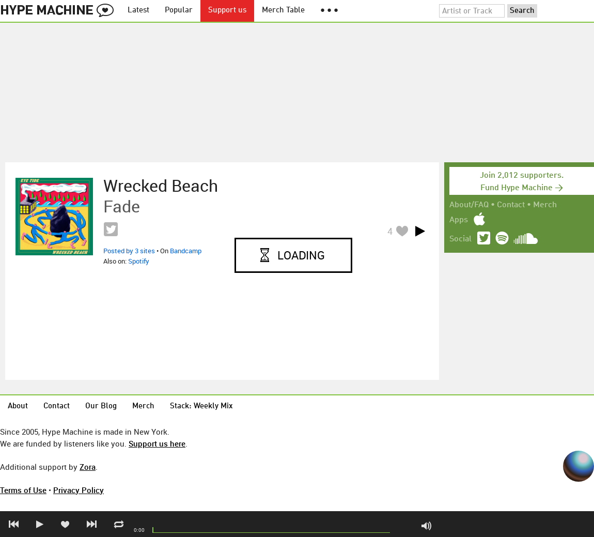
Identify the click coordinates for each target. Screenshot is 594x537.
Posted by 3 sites (129, 250)
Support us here (157, 443)
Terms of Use (23, 490)
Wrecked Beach (160, 185)
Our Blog (101, 406)
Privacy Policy (78, 490)
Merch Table (283, 10)
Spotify (138, 261)
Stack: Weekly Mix (201, 406)
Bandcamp (185, 250)
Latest (138, 10)
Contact (511, 205)
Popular (179, 10)
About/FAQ (469, 205)
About (18, 406)
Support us (227, 10)
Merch (545, 205)
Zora (88, 467)
